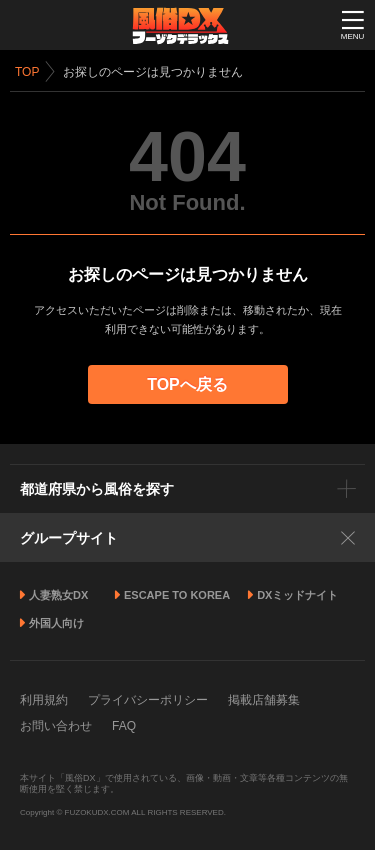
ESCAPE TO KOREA (177, 595)
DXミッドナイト (297, 595)
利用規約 (44, 700)
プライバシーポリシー (148, 700)
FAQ (124, 726)
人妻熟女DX (58, 595)
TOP (27, 72)
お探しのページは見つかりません (153, 72)
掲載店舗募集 (264, 700)
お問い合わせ (56, 726)
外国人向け (56, 623)
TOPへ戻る (187, 384)
